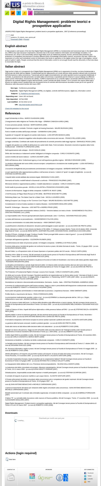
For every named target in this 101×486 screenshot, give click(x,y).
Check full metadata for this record (17, 108)
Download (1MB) (16, 39)
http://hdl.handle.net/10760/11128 (30, 105)
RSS (87, 482)
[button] (7, 459)
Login (36, 12)
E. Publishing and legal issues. (29, 93)
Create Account (44, 12)
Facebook (89, 473)
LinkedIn (88, 479)
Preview (26, 39)
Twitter (88, 476)
